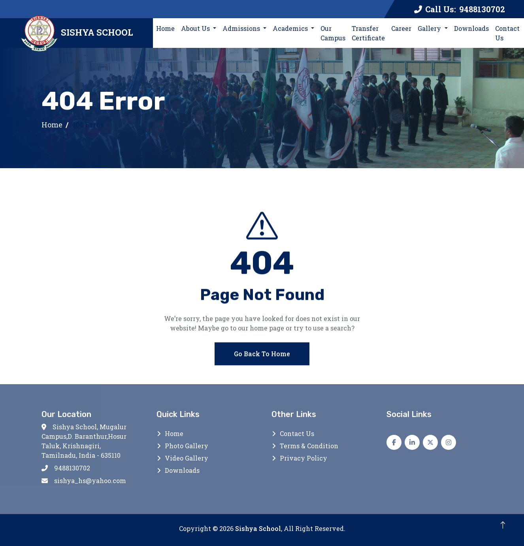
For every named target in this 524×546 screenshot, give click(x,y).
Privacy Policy (303, 458)
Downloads (471, 28)
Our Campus (332, 33)
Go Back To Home (262, 360)
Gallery (430, 28)
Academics (291, 28)
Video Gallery (186, 458)
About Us (196, 28)
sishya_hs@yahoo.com (83, 480)
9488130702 (65, 468)
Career (401, 28)
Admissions (242, 28)
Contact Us (507, 33)
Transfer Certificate (368, 33)
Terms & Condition (309, 446)
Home (167, 27)
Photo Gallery (186, 446)
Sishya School (258, 528)
